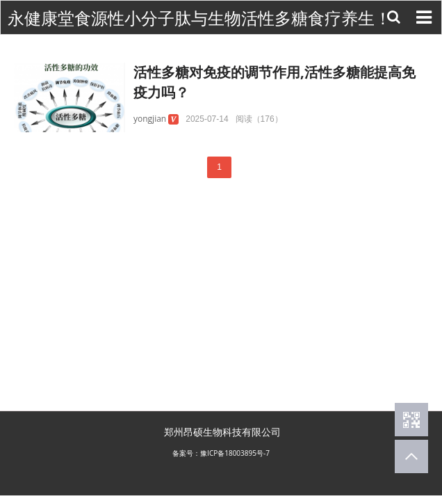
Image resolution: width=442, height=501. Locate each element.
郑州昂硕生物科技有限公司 (222, 431)
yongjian (149, 119)
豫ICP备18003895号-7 (235, 453)
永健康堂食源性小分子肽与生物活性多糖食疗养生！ (199, 18)
